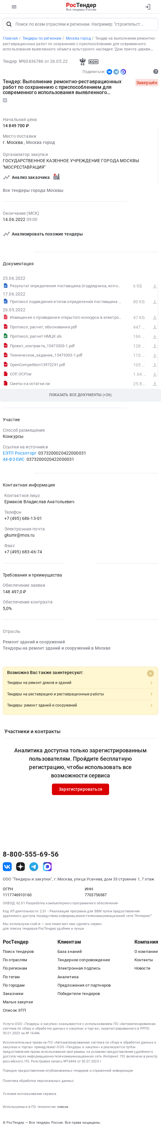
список (62, 1108)
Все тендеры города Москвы (33, 191)
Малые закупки (18, 1003)
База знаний (69, 952)
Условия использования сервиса (29, 1095)
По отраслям (15, 961)
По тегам (11, 978)
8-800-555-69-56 (31, 855)
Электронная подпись (79, 969)
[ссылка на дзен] (20, 867)
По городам (14, 986)
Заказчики (13, 994)
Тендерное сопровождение (83, 961)
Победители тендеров (78, 994)
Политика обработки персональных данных (38, 1082)
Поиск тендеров (18, 952)
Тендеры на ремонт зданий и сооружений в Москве (57, 649)
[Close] (150, 674)
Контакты (143, 961)
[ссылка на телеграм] (33, 867)
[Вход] (147, 7)
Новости (142, 969)
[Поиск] (9, 25)
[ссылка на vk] (7, 867)
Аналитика (67, 978)
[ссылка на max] (47, 867)
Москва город (40, 143)
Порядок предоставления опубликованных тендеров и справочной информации (68, 1072)
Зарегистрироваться (80, 790)
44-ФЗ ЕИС (13, 460)
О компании (146, 952)
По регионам (15, 969)
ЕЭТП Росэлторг (19, 454)
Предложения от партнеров (84, 986)
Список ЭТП (14, 1011)
